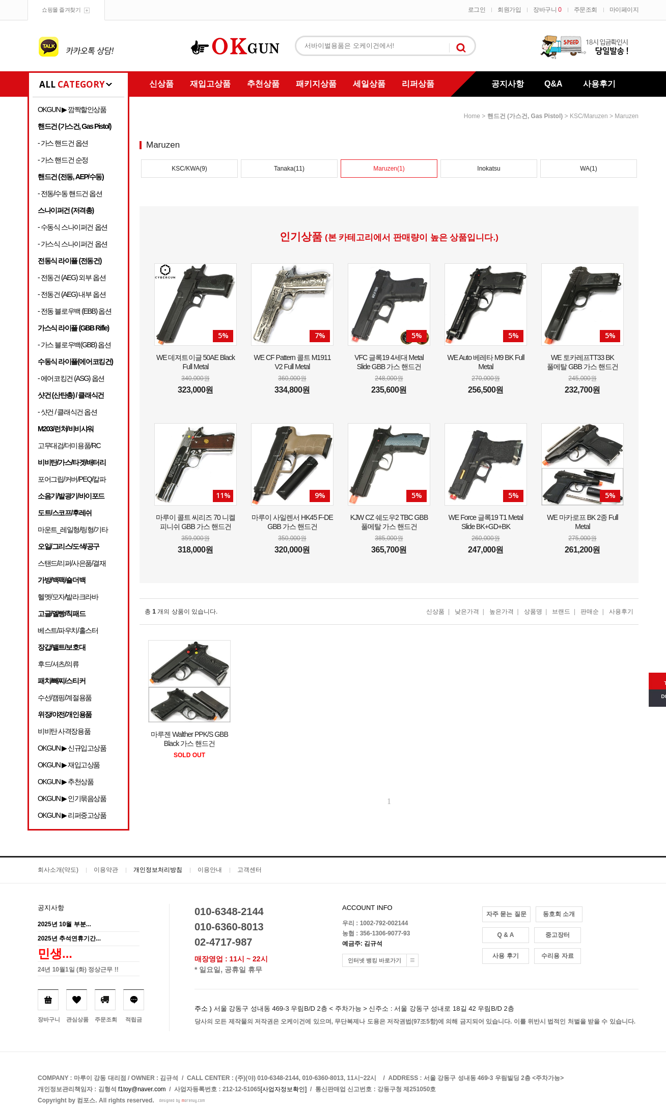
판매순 (589, 611)
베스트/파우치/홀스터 (68, 630)
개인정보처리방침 (157, 869)
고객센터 (249, 869)
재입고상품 (210, 83)
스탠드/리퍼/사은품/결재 (71, 563)
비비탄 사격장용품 (64, 731)
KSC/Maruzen (589, 116)
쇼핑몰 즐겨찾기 (61, 10)
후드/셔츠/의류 (58, 664)
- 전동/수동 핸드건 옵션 (70, 193)
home (472, 116)
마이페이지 (624, 9)
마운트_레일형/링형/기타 (72, 530)
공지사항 (507, 83)
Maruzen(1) (388, 168)
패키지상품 (316, 83)
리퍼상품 (418, 83)
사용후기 (599, 83)
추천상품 (263, 83)
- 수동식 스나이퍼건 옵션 (72, 227)
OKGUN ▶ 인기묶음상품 (72, 798)
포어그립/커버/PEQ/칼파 (72, 479)
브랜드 (561, 611)
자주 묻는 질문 (506, 914)
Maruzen (627, 116)
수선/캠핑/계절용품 (65, 698)
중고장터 (557, 934)
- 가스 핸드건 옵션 (63, 143)
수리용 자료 (557, 955)
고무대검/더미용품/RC (69, 445)
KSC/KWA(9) (189, 168)
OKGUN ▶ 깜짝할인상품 (72, 109)
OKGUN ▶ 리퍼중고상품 (72, 815)
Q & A (505, 934)
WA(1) (588, 168)
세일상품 (369, 83)
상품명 (533, 611)
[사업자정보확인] (284, 1089)
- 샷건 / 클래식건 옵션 (67, 412)
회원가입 (509, 9)
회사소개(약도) (58, 869)
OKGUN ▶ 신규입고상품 (72, 748)
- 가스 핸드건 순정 (63, 160)
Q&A (553, 83)
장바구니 (547, 9)
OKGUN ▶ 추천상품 (65, 782)
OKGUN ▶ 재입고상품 (69, 765)
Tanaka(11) (289, 168)
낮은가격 (467, 611)
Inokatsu (488, 168)
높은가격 (501, 611)
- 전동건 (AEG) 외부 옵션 (71, 277)
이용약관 (106, 869)
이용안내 (210, 869)
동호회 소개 (559, 914)
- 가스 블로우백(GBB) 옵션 (74, 345)
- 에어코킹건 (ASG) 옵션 (71, 378)
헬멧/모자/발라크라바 (68, 597)
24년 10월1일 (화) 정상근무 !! (78, 969)
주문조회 (585, 9)
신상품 (161, 83)
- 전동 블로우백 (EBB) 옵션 (74, 311)
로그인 (477, 9)
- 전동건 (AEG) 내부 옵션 (71, 294)
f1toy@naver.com (142, 1089)
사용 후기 (505, 955)
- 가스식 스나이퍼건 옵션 (72, 244)
